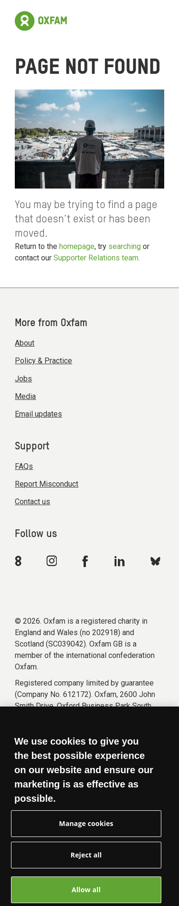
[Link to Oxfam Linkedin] (121, 560)
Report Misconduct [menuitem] (46, 483)
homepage (77, 246)
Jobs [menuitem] (23, 378)
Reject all (86, 859)
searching (124, 246)
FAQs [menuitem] (24, 466)
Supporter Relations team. (96, 257)
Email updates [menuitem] (38, 413)
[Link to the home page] (41, 21)
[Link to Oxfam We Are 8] (20, 560)
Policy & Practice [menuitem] (43, 360)
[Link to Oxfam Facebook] (86, 560)
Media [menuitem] (25, 396)
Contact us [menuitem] (32, 501)
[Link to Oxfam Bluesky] (155, 560)
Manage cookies (86, 827)
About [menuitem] (24, 343)
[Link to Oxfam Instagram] (51, 560)
